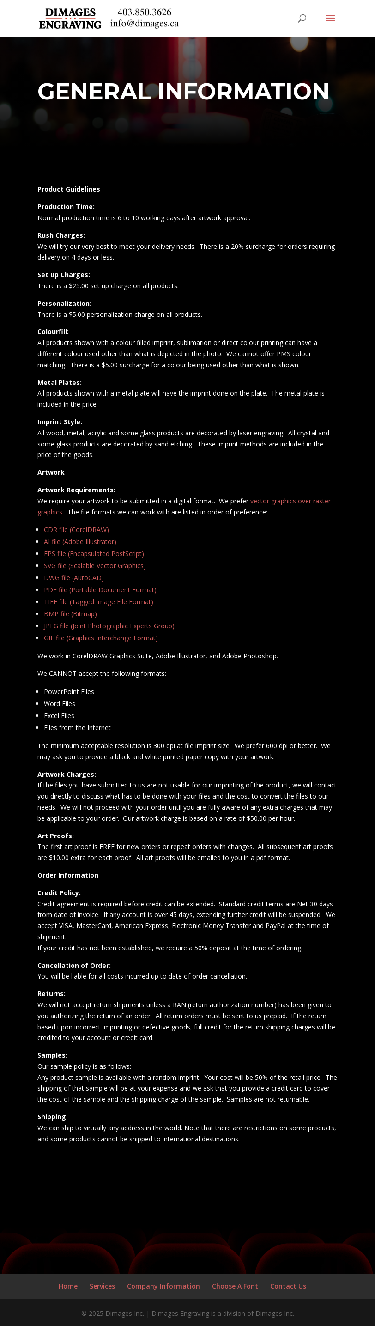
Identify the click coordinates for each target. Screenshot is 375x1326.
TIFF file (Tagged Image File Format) (98, 601)
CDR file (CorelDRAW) (76, 529)
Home (68, 1286)
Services (102, 1286)
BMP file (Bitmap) (70, 613)
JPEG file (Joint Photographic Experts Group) (109, 625)
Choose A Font (235, 1286)
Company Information (163, 1286)
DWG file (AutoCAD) (74, 577)
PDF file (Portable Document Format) (100, 589)
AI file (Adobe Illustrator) (80, 541)
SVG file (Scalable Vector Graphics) (95, 565)
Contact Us (288, 1286)
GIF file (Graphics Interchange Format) (101, 637)
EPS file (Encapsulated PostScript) (94, 553)
